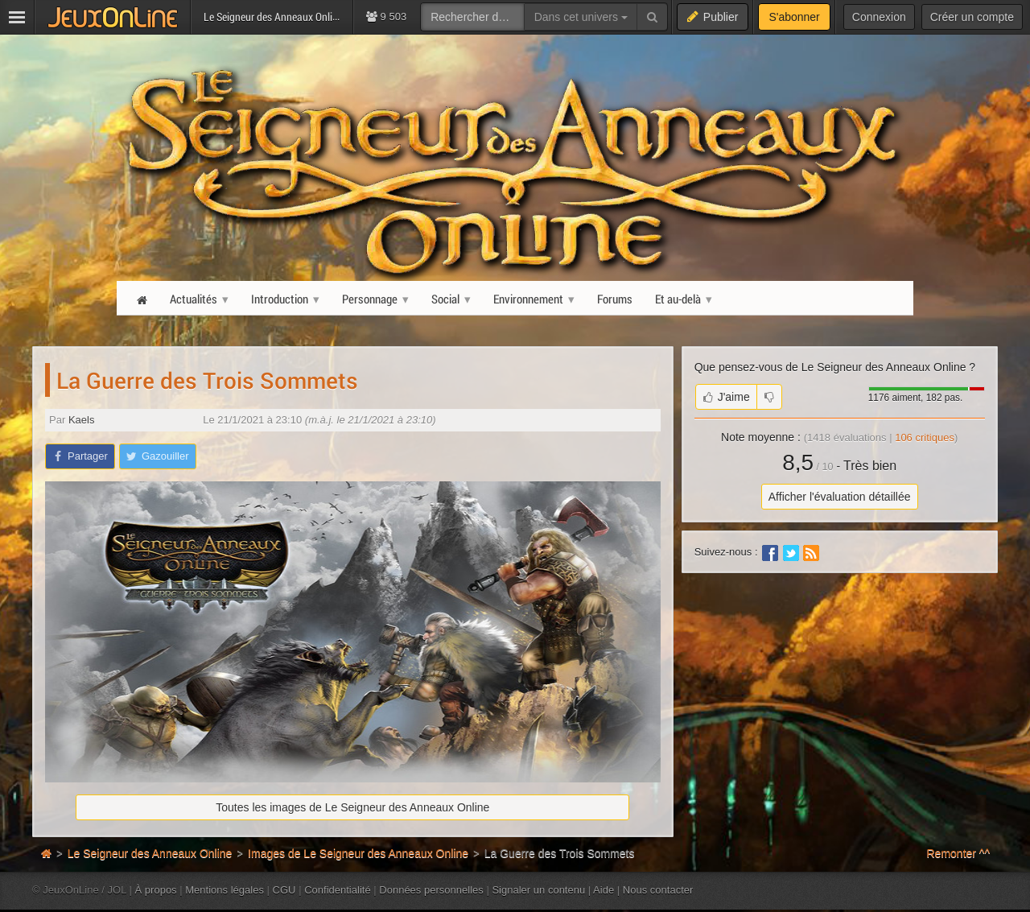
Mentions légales (224, 890)
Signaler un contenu (538, 890)
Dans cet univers (581, 16)
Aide (603, 890)
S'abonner (793, 16)
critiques (924, 437)
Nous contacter (658, 890)
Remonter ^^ (959, 853)
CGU (284, 890)
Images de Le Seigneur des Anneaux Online (358, 853)
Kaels (81, 420)
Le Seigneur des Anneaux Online (150, 853)
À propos (156, 890)
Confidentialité (337, 890)
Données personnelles (431, 890)
